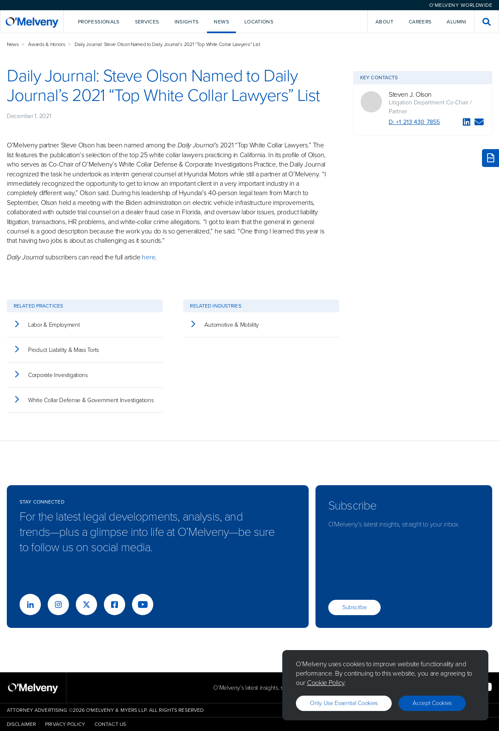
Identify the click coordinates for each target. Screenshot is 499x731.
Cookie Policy (325, 683)
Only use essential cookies (344, 703)
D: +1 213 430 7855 (414, 122)
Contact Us (110, 724)
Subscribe (354, 607)
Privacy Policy (65, 724)
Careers (420, 22)
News (13, 44)
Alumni (456, 22)
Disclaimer (21, 724)
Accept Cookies (432, 703)
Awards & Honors (47, 44)
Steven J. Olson (410, 94)
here (148, 257)
